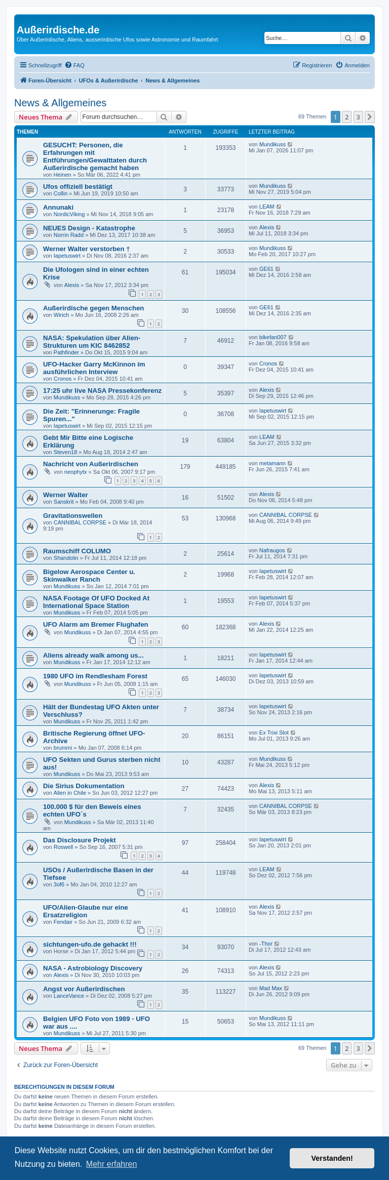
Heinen (62, 175)
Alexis (266, 227)
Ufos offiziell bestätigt (77, 186)
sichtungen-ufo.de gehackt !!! (90, 944)
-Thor (266, 944)
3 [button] (358, 116)
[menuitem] (74, 65)
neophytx (75, 472)
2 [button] (346, 116)
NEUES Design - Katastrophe (89, 228)
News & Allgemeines (60, 102)
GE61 (266, 269)
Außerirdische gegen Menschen (93, 308)
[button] (370, 117)
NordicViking (69, 214)
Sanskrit (64, 502)
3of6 (59, 884)
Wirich (61, 315)
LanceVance (69, 996)
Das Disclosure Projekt (79, 840)
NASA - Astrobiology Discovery (92, 968)
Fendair (63, 922)
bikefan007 (273, 337)
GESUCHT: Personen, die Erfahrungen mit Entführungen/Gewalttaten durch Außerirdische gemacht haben (95, 156)
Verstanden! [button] (332, 1158)
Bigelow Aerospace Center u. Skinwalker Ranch (89, 575)
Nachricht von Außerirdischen (90, 464)
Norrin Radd (69, 235)
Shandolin (66, 558)
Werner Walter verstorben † (86, 249)
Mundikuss (272, 144)
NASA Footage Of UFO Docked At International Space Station (96, 601)
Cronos (62, 379)
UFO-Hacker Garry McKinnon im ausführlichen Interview (94, 368)
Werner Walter (65, 495)
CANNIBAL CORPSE (80, 522)
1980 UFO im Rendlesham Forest (95, 676)
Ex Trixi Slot (274, 732)
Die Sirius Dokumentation (83, 786)
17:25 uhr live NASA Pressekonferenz (102, 390)
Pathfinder (66, 352)
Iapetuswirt (67, 256)
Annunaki (58, 207)
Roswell (63, 847)
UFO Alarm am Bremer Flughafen (95, 624)
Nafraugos (272, 550)
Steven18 (65, 452)
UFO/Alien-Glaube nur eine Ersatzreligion (85, 911)
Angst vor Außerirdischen (84, 989)
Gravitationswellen (72, 515)
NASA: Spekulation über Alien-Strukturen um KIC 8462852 (91, 341)
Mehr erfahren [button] (111, 1164)
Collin (61, 193)
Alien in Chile (70, 793)
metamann (272, 463)
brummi (63, 748)
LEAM (267, 207)
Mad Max (270, 988)
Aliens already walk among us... (93, 655)
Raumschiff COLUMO (77, 551)
